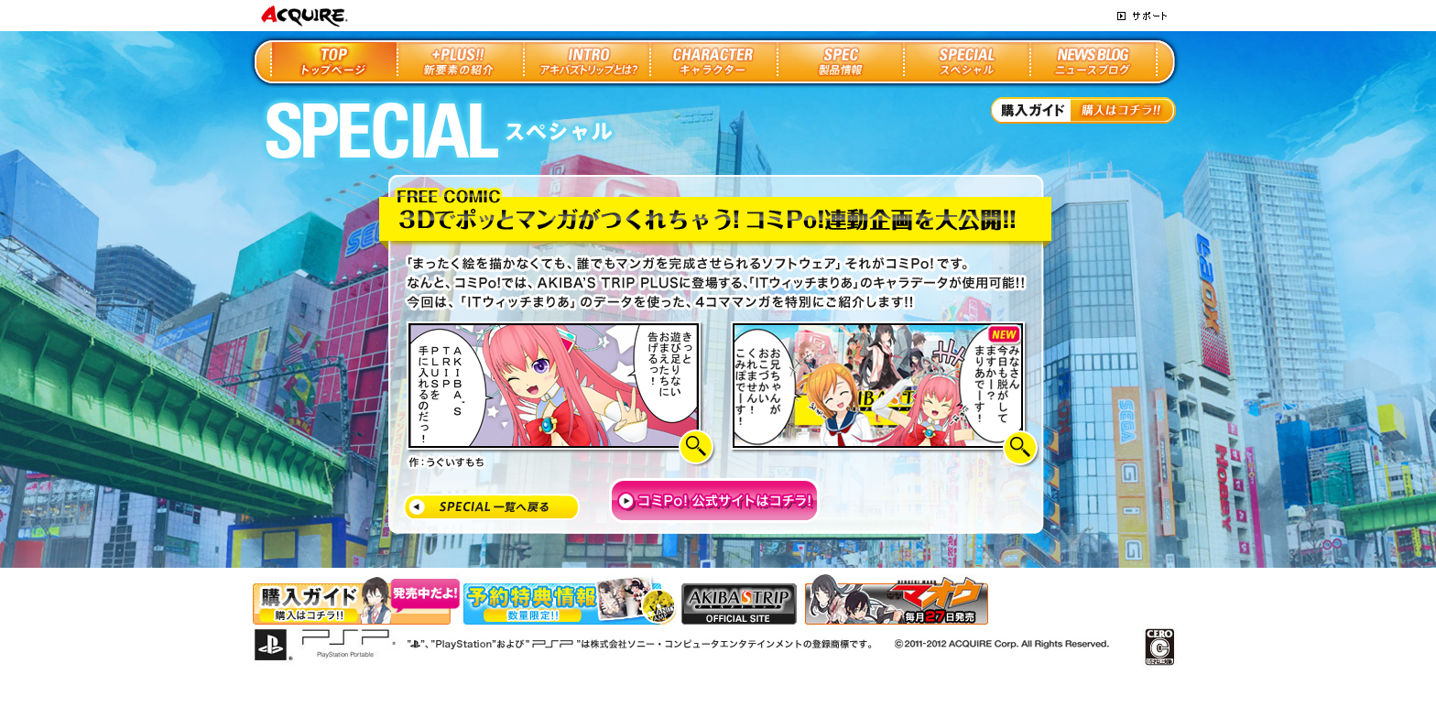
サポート (1142, 16)
